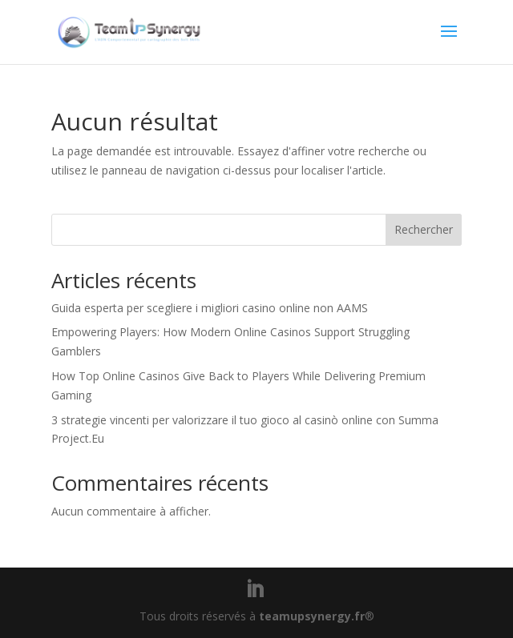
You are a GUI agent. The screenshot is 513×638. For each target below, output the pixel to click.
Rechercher (423, 229)
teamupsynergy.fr (312, 616)
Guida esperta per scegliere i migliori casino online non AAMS (209, 307)
